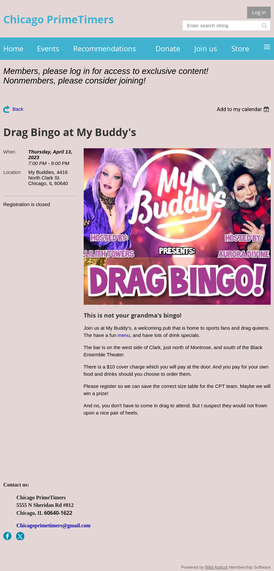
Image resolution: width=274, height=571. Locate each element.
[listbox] (244, 109)
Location (12, 172)
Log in (259, 12)
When (9, 152)
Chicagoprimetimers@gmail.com (53, 525)
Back (17, 109)
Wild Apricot (216, 567)
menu (124, 335)
